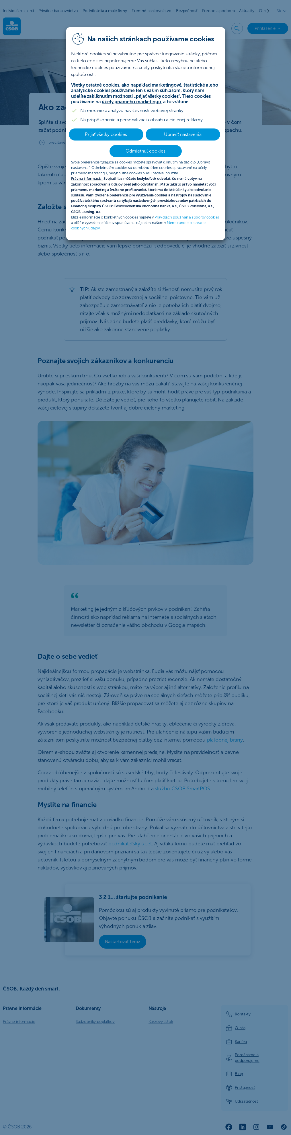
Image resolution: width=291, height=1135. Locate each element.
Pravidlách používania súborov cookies (187, 217)
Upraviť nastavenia (183, 134)
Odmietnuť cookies (145, 151)
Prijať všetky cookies (106, 134)
